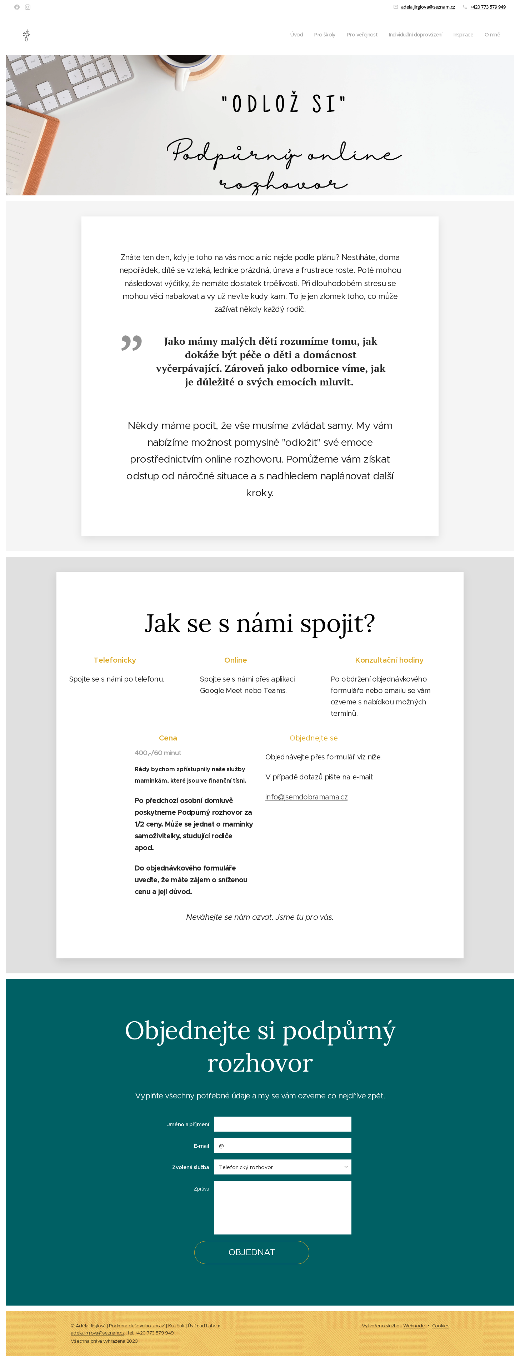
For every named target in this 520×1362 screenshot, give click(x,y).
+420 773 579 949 (488, 7)
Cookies (440, 1326)
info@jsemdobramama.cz (306, 797)
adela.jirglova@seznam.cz (428, 7)
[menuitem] (285, 35)
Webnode (414, 1326)
